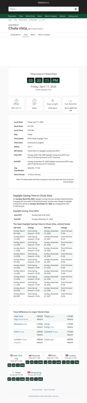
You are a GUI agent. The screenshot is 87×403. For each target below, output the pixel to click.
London (17, 339)
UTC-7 (18, 108)
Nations (62, 16)
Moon (40, 16)
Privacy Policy (37, 390)
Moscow (18, 324)
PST (46, 164)
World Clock (30, 16)
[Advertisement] (43, 52)
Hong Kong (34, 372)
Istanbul (48, 331)
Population (12, 16)
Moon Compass (51, 16)
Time (21, 16)
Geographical (15, 35)
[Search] (40, 9)
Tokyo (47, 316)
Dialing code (73, 16)
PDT (51, 157)
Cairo (46, 339)
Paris (16, 331)
